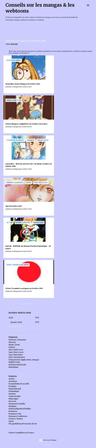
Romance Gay (15, 414)
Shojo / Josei (14, 345)
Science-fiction (16, 419)
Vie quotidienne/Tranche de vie (23, 424)
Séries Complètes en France (21, 432)
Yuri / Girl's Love (16, 350)
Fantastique (14, 391)
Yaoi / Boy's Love (16, 352)
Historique (13, 399)
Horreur (12, 401)
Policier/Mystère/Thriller (20, 409)
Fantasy (12, 394)
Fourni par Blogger (48, 440)
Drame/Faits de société (19, 384)
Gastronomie (15, 396)
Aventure (13, 381)
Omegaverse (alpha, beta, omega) (24, 360)
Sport (11, 421)
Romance (13, 411)
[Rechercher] (82, 5)
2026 (11, 317)
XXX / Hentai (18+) (17, 357)
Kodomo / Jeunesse (17, 340)
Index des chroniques (59, 30)
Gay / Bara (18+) (16, 355)
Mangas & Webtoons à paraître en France (25, 30)
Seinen (12, 347)
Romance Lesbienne (18, 416)
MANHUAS (13, 367)
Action (12, 379)
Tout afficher (12, 44)
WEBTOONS (14, 362)
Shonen (12, 342)
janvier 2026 (16, 322)
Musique (12, 406)
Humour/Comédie (17, 404)
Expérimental (15, 389)
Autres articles (28, 304)
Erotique (12, 386)
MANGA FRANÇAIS (17, 364)
